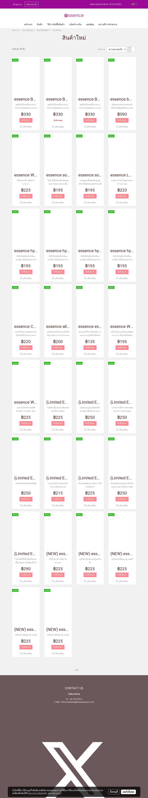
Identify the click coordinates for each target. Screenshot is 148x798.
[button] (123, 24)
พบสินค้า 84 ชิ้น (18, 49)
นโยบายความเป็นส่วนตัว (37, 793)
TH (134, 4)
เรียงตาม (102, 49)
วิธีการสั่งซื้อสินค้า (56, 24)
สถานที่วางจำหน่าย (107, 24)
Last (76, 670)
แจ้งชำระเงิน (75, 24)
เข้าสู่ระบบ (17, 4)
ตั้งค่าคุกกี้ (114, 792)
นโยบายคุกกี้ (56, 793)
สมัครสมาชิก (31, 4)
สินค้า (40, 24)
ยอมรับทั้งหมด (128, 792)
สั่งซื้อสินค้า (26, 120)
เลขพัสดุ (90, 24)
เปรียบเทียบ (27, 127)
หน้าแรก (28, 24)
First (71, 670)
